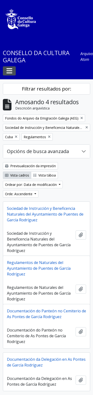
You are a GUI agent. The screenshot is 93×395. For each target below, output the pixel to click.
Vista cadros (17, 175)
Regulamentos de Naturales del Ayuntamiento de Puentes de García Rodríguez (39, 268)
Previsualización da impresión (30, 166)
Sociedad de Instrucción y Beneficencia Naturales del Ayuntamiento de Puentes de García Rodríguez (45, 214)
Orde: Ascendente (19, 194)
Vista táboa (44, 175)
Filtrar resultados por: (46, 89)
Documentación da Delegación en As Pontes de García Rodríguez (46, 362)
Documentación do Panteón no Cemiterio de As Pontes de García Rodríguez (46, 313)
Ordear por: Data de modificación (31, 184)
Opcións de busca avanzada (38, 151)
